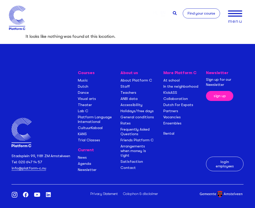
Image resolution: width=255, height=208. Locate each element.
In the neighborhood (180, 86)
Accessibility (131, 104)
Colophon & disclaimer (140, 194)
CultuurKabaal (90, 127)
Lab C (83, 111)
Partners (170, 111)
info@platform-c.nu (28, 168)
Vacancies (172, 117)
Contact (128, 167)
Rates (125, 123)
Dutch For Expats (178, 104)
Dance (83, 92)
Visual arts (87, 98)
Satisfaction (131, 161)
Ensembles (172, 123)
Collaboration (175, 98)
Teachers (128, 92)
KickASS (170, 92)
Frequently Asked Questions (135, 131)
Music (83, 80)
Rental (168, 133)
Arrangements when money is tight (133, 151)
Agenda (84, 163)
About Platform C (136, 80)
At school (171, 80)
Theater (85, 104)
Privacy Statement (104, 194)
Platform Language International (95, 119)
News (82, 157)
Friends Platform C (137, 140)
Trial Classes (89, 140)
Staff (125, 86)
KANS (82, 134)
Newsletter (87, 169)
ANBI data (129, 98)
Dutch (83, 86)
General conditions (137, 117)
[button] (175, 13)
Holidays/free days (137, 111)
